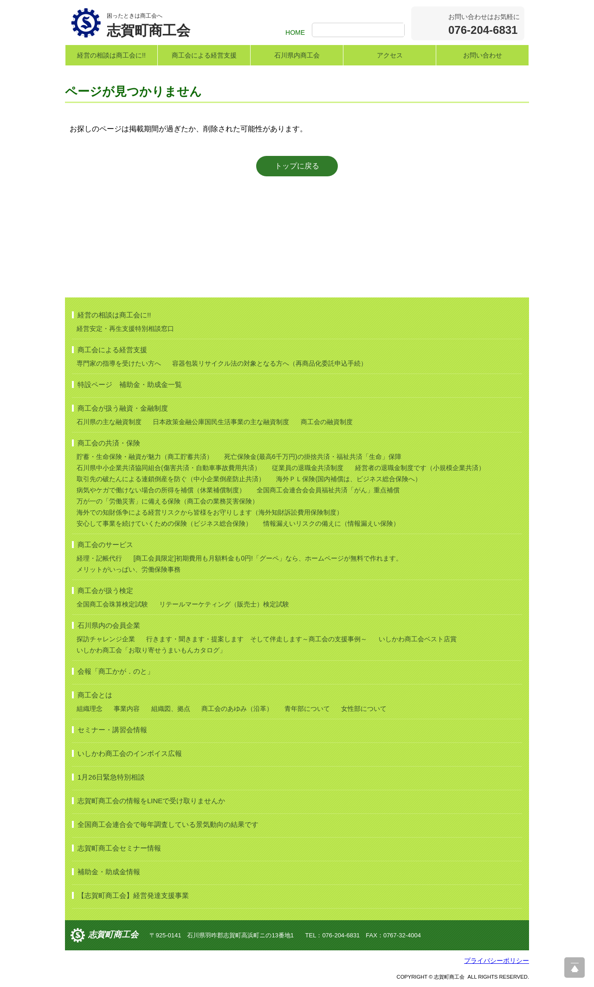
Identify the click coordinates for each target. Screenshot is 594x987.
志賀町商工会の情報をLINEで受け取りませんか (151, 801)
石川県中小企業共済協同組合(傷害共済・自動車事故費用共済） (169, 467)
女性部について (364, 708)
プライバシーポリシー (496, 960)
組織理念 (90, 708)
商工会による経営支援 (204, 55)
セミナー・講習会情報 (112, 730)
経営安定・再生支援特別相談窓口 (125, 328)
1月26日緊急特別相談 (111, 777)
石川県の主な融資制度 (109, 422)
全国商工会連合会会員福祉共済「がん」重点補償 (328, 490)
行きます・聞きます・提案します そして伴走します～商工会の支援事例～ (256, 639)
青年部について (307, 708)
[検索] (359, 30)
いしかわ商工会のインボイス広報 (129, 753)
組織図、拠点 (170, 708)
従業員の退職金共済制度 (307, 467)
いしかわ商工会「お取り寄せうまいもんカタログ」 (151, 650)
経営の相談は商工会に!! (111, 55)
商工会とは (94, 695)
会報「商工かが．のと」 (115, 671)
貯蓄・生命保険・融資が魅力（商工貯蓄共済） (145, 456)
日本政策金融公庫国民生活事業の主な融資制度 (221, 422)
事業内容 (127, 708)
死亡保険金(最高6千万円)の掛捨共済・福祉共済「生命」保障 (312, 456)
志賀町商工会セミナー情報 (119, 848)
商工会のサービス (105, 544)
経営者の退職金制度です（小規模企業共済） (420, 467)
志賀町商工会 (113, 934)
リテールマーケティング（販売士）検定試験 (224, 604)
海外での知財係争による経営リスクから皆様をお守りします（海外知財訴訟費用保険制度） (210, 512)
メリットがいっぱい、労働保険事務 (129, 569)
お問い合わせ (482, 55)
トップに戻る (297, 166)
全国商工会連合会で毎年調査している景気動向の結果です (167, 824)
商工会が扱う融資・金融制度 (122, 408)
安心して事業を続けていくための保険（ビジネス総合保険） (164, 523)
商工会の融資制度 (327, 422)
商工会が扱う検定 (105, 590)
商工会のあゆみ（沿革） (237, 708)
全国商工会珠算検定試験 (112, 604)
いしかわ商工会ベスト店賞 (418, 639)
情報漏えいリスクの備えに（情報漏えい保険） (331, 523)
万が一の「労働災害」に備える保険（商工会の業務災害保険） (167, 501)
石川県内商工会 (297, 55)
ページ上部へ (574, 967)
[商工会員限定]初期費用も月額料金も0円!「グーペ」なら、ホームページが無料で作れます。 (267, 558)
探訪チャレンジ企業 (106, 639)
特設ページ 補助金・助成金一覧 (129, 384)
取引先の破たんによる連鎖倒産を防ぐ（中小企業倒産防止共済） (171, 479)
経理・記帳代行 (99, 558)
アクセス (390, 55)
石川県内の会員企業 (108, 625)
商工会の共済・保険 (108, 443)
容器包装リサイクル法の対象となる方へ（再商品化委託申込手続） (269, 363)
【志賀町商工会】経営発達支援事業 (133, 895)
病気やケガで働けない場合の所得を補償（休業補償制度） (161, 490)
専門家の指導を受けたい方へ (119, 363)
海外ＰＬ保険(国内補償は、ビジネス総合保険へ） (348, 479)
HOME (295, 32)
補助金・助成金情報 (108, 872)
